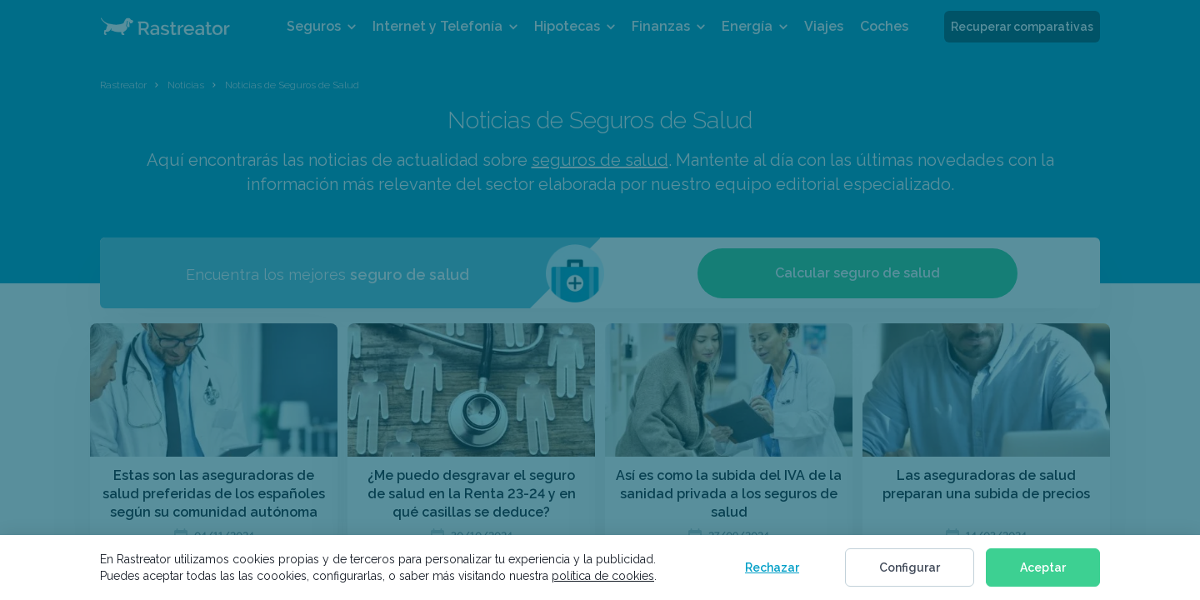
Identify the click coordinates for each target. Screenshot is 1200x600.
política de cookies (603, 575)
